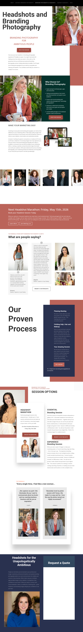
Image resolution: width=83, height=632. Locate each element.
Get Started (59, 364)
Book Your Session (24, 49)
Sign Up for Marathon (30, 434)
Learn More (13, 223)
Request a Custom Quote (41, 288)
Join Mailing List (26, 223)
